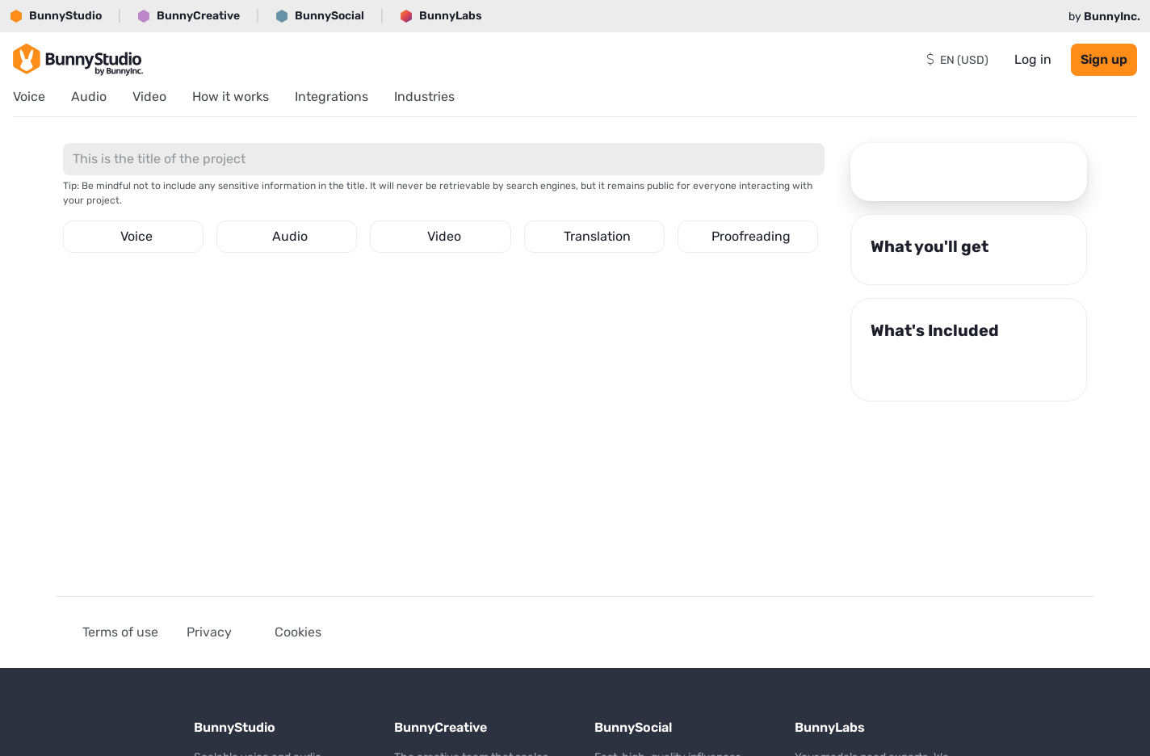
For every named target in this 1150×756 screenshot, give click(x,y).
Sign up (1104, 59)
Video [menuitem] (149, 96)
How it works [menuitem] (230, 96)
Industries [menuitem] (424, 96)
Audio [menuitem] (89, 96)
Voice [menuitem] (29, 96)
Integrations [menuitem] (331, 96)
